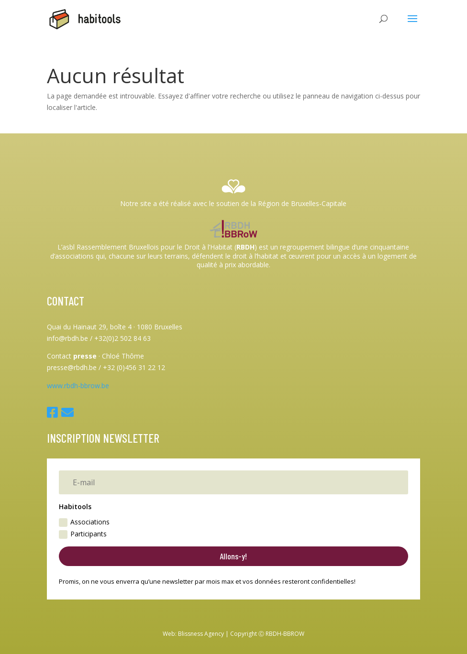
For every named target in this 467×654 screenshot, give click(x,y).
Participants (83, 534)
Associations (84, 522)
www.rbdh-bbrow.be (78, 385)
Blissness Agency (201, 634)
